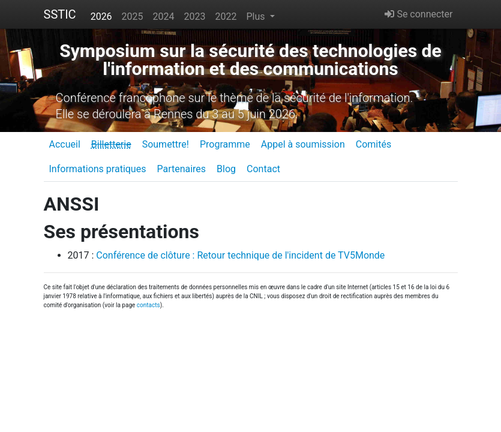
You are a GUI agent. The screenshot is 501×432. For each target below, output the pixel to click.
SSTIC (60, 14)
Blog (226, 169)
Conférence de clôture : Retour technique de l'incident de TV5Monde (240, 255)
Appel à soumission (303, 144)
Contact (263, 169)
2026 (101, 16)
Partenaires (181, 169)
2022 (226, 16)
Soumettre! (165, 144)
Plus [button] (256, 16)
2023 (195, 16)
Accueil (64, 144)
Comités (373, 144)
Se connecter (418, 14)
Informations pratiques (97, 169)
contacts (148, 305)
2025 (132, 16)
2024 (164, 16)
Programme (225, 144)
